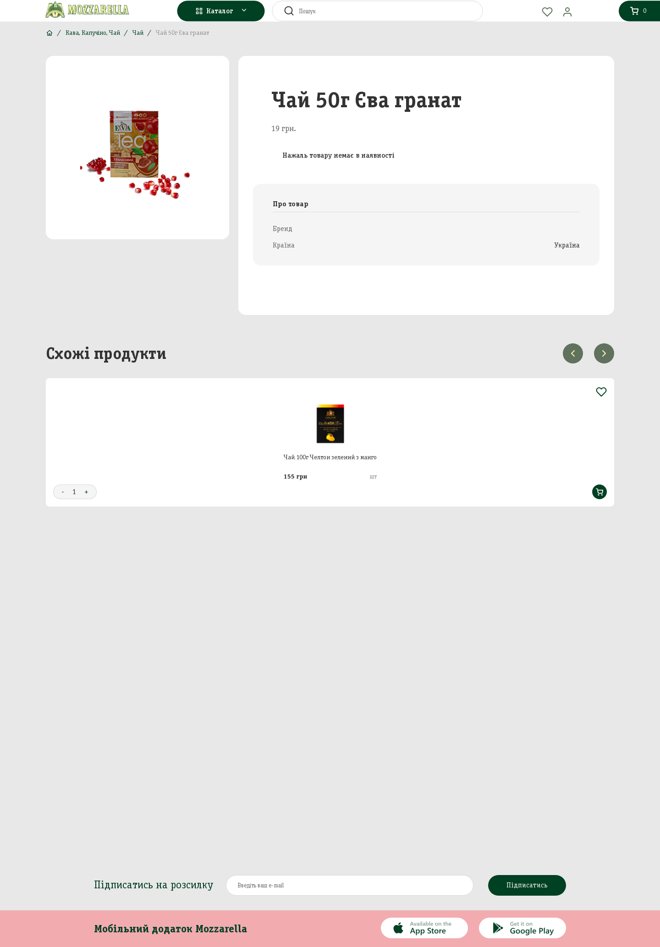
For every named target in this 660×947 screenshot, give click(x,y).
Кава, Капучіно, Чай (93, 33)
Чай (137, 33)
